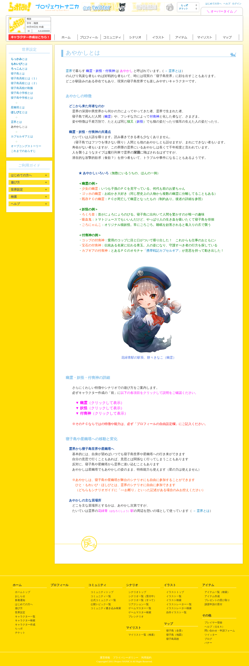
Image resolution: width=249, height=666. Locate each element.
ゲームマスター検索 (139, 612)
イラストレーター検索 (179, 608)
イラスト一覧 (173, 596)
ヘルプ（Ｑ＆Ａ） (215, 626)
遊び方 (19, 608)
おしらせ (20, 596)
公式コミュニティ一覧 (103, 600)
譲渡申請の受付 (213, 604)
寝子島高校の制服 (22, 88)
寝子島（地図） (175, 634)
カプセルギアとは (22, 136)
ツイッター (211, 634)
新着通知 (20, 600)
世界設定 (20, 612)
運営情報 (105, 657)
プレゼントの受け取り (217, 600)
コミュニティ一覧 (101, 596)
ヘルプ (226, 3)
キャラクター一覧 (25, 616)
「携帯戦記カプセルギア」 (162, 250)
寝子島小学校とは (22, 92)
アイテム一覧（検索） (217, 592)
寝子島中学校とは (22, 97)
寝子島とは (18, 73)
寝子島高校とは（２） (25, 83)
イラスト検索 (173, 600)
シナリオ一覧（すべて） (142, 600)
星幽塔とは (18, 107)
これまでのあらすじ (23, 151)
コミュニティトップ (102, 592)
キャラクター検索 (25, 620)
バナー (208, 642)
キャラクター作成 (25, 624)
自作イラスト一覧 (176, 612)
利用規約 (146, 657)
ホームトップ (22, 592)
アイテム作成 (212, 596)
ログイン (236, 3)
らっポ (19, 628)
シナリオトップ (137, 592)
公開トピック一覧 (101, 604)
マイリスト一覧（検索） (142, 634)
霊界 (69, 71)
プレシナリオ (136, 616)
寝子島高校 (172, 638)
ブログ (208, 638)
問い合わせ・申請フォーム (220, 630)
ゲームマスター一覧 (139, 608)
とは (19, 59)
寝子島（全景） (175, 630)
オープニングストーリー (26, 146)
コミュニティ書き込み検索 (106, 608)
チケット (20, 632)
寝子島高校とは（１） (25, 78)
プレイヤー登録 (213, 622)
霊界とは (16, 122)
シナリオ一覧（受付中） (142, 596)
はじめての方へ (213, 3)
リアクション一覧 (138, 604)
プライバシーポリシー (125, 657)
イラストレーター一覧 (179, 604)
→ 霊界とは (172, 71)
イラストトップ (175, 592)
